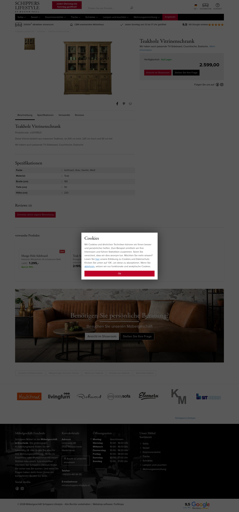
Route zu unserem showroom (75, 460)
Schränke (90, 17)
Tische (74, 17)
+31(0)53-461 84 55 (72, 474)
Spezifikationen (45, 115)
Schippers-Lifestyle (185, 418)
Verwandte (64, 115)
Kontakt (217, 6)
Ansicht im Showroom (157, 72)
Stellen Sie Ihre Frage (186, 72)
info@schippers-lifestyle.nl (76, 485)
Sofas (20, 17)
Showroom (205, 6)
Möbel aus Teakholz (94, 373)
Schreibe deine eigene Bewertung (35, 214)
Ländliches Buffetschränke (30, 373)
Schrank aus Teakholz (119, 373)
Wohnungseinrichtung (145, 17)
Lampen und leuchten (114, 17)
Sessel (34, 17)
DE (195, 7)
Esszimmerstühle (54, 17)
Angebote (170, 17)
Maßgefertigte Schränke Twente (64, 373)
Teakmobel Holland (144, 373)
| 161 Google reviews (206, 24)
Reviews (79, 115)
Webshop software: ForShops (108, 504)
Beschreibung (25, 115)
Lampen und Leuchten (155, 465)
